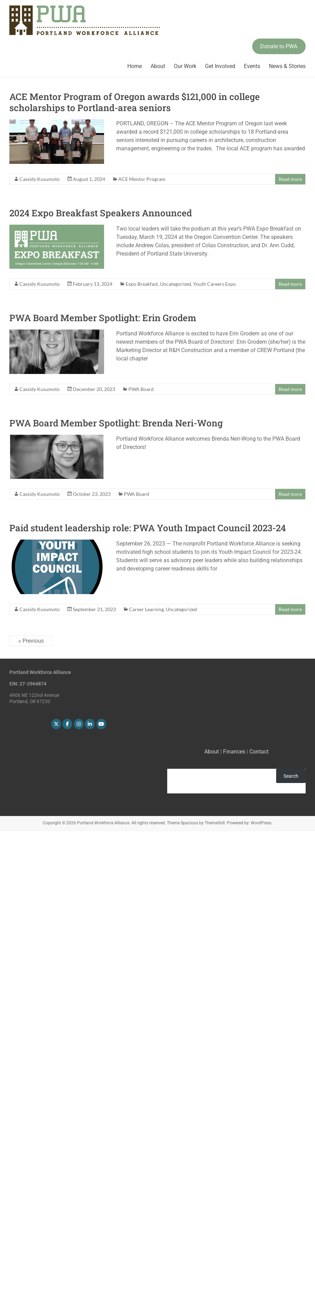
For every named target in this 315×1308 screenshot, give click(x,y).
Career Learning (146, 609)
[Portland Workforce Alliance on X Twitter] (56, 724)
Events (252, 66)
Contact (259, 751)
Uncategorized (175, 284)
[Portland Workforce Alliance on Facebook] (67, 724)
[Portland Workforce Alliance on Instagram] (79, 724)
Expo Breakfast (142, 284)
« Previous (31, 641)
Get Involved (220, 66)
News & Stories (287, 66)
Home (134, 66)
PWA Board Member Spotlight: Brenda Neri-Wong (116, 423)
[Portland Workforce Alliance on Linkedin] (90, 724)
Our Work (185, 66)
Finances (234, 751)
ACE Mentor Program (141, 179)
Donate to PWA (278, 46)
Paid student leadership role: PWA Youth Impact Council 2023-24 (147, 528)
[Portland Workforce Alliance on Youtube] (101, 724)
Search (290, 776)
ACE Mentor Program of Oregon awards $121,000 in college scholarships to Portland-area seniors (134, 102)
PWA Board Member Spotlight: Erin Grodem (102, 318)
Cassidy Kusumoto (39, 179)
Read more (290, 179)
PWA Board (141, 389)
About (158, 66)
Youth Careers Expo (214, 284)
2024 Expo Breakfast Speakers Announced (100, 213)
